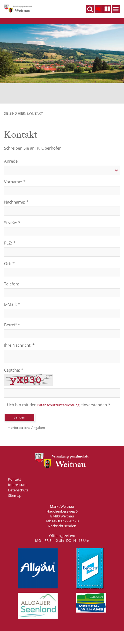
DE (98, 8)
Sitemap (14, 495)
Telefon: (11, 283)
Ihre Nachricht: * (19, 345)
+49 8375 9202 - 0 (65, 521)
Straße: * (12, 222)
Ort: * (9, 263)
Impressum (17, 484)
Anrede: (11, 161)
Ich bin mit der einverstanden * (57, 404)
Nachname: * (16, 202)
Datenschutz (18, 490)
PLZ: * (9, 243)
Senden (19, 417)
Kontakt (35, 113)
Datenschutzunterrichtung (58, 405)
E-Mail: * (12, 304)
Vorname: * (14, 181)
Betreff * (12, 324)
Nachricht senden (62, 525)
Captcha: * (13, 370)
